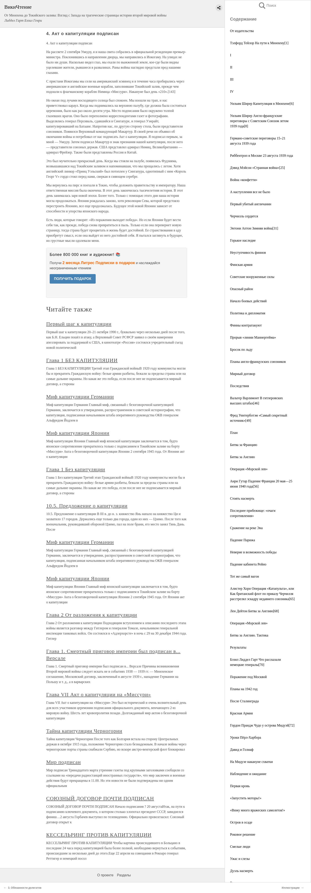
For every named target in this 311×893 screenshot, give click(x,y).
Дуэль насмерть (241, 871)
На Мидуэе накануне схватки (251, 762)
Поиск (267, 5)
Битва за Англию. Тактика (249, 635)
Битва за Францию (243, 445)
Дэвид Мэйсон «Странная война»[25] (257, 168)
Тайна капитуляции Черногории (84, 731)
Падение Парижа (242, 540)
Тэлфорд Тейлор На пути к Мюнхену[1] (259, 43)
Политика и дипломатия (247, 313)
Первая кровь (240, 786)
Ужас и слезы (240, 859)
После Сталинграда (244, 701)
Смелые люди (240, 846)
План (234, 432)
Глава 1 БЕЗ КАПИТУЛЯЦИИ (81, 360)
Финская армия (241, 264)
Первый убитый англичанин (250, 204)
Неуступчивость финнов (248, 252)
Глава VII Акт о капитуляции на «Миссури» (98, 694)
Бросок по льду (241, 349)
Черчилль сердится (244, 216)
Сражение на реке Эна (246, 528)
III (231, 79)
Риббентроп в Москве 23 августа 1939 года (261, 155)
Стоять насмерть (242, 498)
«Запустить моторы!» (245, 798)
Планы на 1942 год (243, 689)
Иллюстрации (291, 887)
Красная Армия (241, 713)
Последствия (239, 386)
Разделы (124, 875)
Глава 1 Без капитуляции (75, 469)
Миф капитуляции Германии (80, 396)
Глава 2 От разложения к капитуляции (91, 615)
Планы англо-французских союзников (258, 361)
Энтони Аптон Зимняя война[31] (254, 228)
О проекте (105, 875)
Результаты (238, 647)
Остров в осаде (241, 822)
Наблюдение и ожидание (248, 774)
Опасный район (241, 289)
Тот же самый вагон (244, 576)
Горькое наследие (243, 240)
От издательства (242, 31)
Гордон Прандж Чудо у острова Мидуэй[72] (262, 725)
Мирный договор (242, 374)
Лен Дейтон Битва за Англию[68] (254, 611)
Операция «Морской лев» (249, 469)
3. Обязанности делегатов (24, 887)
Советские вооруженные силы (252, 277)
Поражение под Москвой (248, 677)
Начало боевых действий (248, 301)
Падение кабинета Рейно (248, 564)
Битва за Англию (242, 457)
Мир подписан (63, 762)
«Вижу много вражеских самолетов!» (257, 810)
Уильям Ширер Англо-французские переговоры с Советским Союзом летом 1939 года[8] (259, 121)
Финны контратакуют (246, 325)
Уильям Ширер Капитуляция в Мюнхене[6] (262, 103)
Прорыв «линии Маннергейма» (253, 337)
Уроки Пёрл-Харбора (245, 737)
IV (232, 91)
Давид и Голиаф (241, 749)
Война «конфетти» (243, 180)
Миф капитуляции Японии (77, 433)
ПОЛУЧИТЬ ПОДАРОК (72, 279)
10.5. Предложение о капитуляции (86, 506)
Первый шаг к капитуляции (78, 324)
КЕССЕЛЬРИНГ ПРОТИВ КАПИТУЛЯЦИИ (98, 835)
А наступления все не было (250, 192)
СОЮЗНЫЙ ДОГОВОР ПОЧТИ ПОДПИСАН (100, 798)
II (231, 67)
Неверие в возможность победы (253, 552)
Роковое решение (242, 834)
